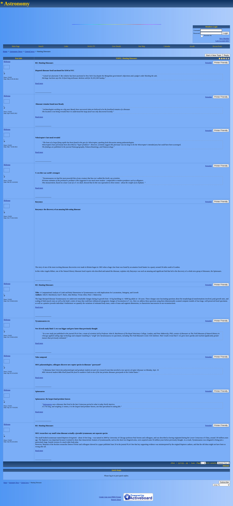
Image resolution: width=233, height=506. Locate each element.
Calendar (167, 46)
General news (30, 51)
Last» (193, 463)
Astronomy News (16, 51)
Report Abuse (116, 500)
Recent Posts (217, 46)
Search (41, 46)
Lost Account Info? (222, 41)
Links (66, 46)
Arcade (192, 46)
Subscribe (224, 482)
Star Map (141, 46)
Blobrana (7, 62)
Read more (39, 83)
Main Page (16, 46)
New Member (224, 39)
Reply (226, 55)
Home (5, 51)
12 (187, 463)
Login (225, 33)
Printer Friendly (221, 62)
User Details (116, 46)
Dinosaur (226, 465)
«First (173, 463)
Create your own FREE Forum (110, 497)
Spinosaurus (47, 404)
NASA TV (91, 46)
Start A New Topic (213, 55)
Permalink (208, 63)
